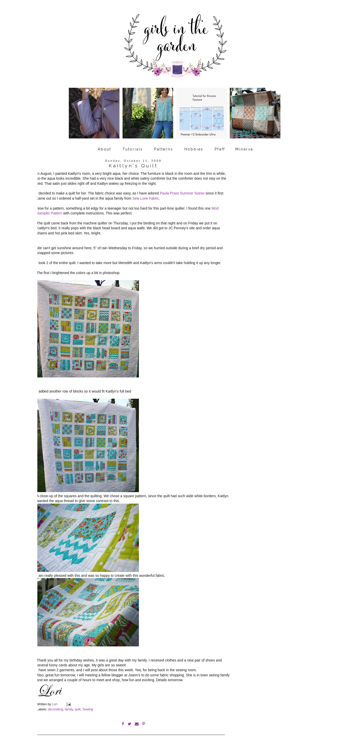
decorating (55, 709)
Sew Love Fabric (145, 198)
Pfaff (220, 149)
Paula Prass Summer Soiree (182, 193)
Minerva (244, 149)
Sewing (87, 709)
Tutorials (133, 149)
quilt (78, 709)
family (69, 709)
